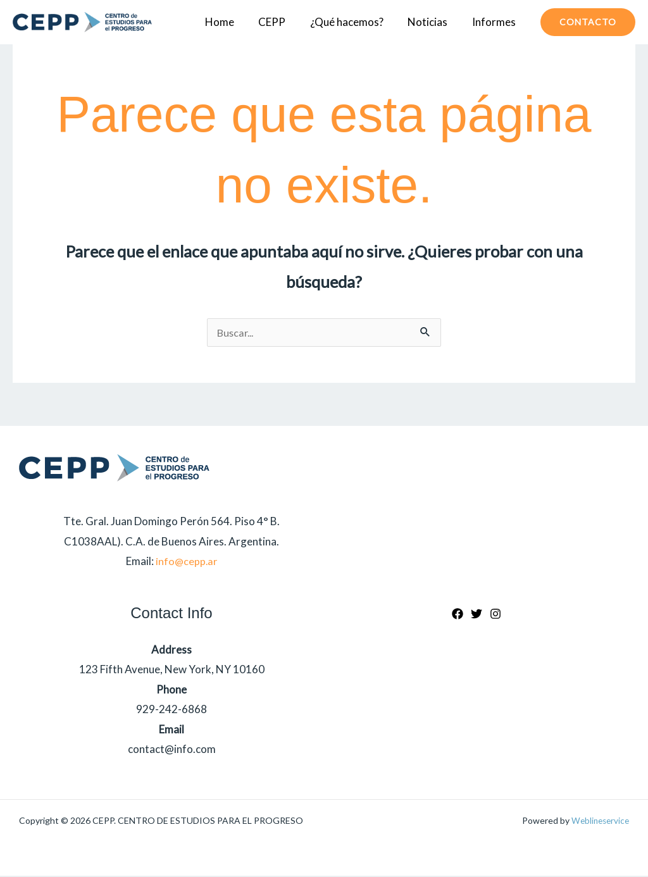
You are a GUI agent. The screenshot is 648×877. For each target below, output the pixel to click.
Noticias (432, 21)
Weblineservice (598, 821)
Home (232, 21)
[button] (587, 22)
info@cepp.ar (186, 562)
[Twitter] (476, 615)
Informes (495, 21)
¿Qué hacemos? (353, 21)
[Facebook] (457, 615)
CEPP (282, 21)
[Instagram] (495, 615)
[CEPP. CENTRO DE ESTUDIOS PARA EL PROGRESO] (82, 22)
